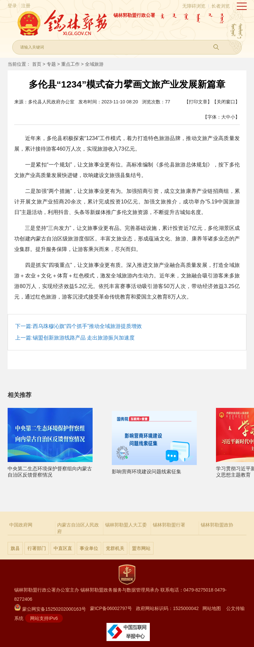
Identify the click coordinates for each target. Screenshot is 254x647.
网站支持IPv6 (44, 618)
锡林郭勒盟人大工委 (126, 524)
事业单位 (89, 548)
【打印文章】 (198, 101)
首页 (36, 64)
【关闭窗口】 (226, 101)
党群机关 (115, 548)
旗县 (15, 548)
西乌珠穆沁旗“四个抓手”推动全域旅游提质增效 (87, 326)
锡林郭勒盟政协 (217, 524)
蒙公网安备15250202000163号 (50, 609)
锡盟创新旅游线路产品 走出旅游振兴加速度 (84, 338)
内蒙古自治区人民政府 (78, 528)
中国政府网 (20, 524)
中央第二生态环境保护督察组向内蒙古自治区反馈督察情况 (50, 469)
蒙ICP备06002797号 (111, 608)
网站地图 (211, 608)
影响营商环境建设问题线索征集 (154, 468)
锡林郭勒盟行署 (169, 524)
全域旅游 (94, 64)
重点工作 (70, 64)
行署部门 (36, 548)
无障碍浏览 (193, 6)
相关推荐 (19, 395)
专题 (51, 64)
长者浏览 (220, 6)
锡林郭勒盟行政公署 (134, 15)
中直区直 (63, 548)
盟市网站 (141, 548)
